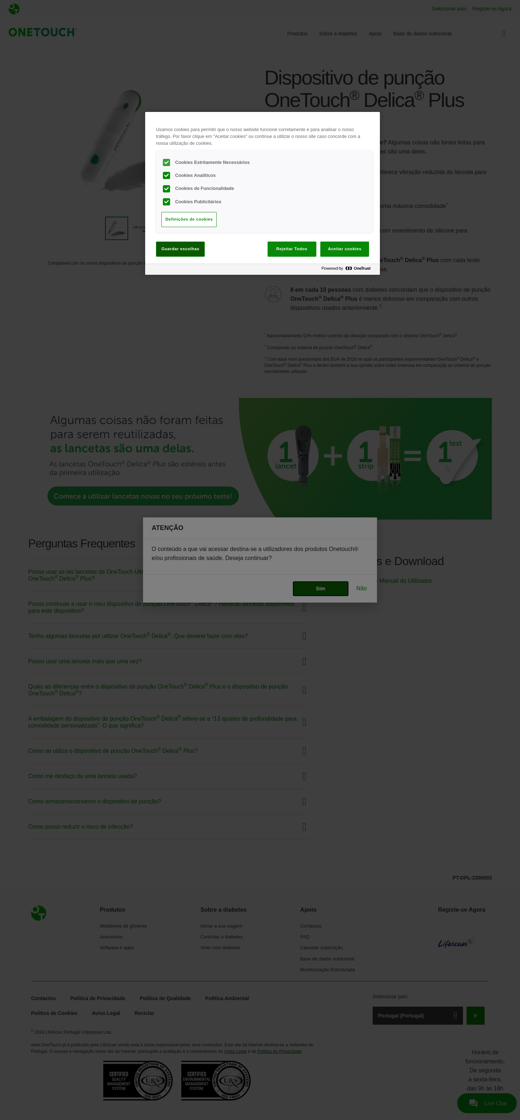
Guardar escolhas (180, 249)
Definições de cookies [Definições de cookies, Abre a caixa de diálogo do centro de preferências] (189, 219)
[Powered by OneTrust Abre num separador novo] (348, 270)
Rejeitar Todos (291, 249)
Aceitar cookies (344, 249)
